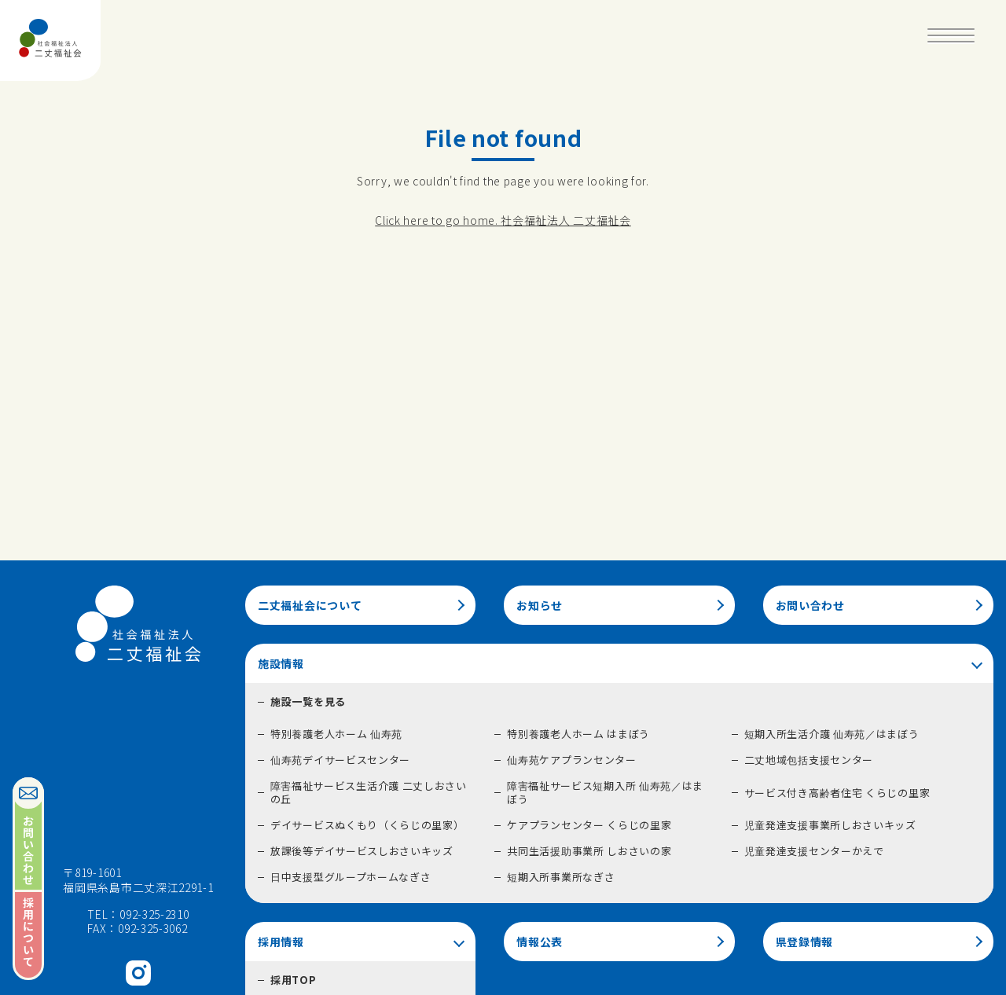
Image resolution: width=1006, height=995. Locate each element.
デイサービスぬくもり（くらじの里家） (367, 824)
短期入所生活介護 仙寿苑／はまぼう (832, 733)
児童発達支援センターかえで (814, 850)
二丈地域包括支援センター (808, 759)
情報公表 (539, 941)
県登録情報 (805, 941)
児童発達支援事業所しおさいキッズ (830, 824)
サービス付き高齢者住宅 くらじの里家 (837, 792)
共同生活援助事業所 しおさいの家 (589, 850)
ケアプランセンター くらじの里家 (589, 824)
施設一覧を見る (308, 701)
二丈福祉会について (310, 605)
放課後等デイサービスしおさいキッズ (361, 850)
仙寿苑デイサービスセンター (340, 759)
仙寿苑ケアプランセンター (571, 759)
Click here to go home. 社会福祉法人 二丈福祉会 (503, 220)
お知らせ (539, 605)
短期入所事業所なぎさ (561, 876)
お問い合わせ (810, 605)
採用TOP (293, 979)
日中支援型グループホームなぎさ (350, 876)
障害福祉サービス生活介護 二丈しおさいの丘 (368, 792)
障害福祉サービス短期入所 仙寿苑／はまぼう (605, 792)
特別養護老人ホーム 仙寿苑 (336, 733)
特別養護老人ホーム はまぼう (578, 733)
